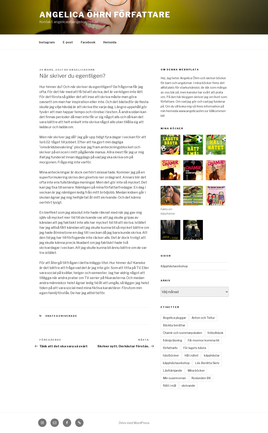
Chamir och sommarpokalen (182, 333)
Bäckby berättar (174, 325)
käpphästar (212, 355)
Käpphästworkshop (174, 266)
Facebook (88, 42)
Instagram (47, 42)
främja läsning (172, 340)
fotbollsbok (215, 333)
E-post (68, 42)
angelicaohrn (82, 69)
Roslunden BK (201, 378)
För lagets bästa (194, 348)
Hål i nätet (191, 355)
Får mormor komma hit (203, 340)
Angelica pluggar (174, 317)
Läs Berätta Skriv (207, 363)
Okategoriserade (61, 315)
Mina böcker (196, 370)
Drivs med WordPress (134, 423)
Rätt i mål (169, 385)
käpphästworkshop (176, 363)
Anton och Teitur (203, 317)
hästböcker (171, 355)
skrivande (188, 385)
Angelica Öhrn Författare (105, 14)
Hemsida (109, 42)
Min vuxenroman (174, 378)
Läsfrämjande (172, 370)
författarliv (170, 348)
